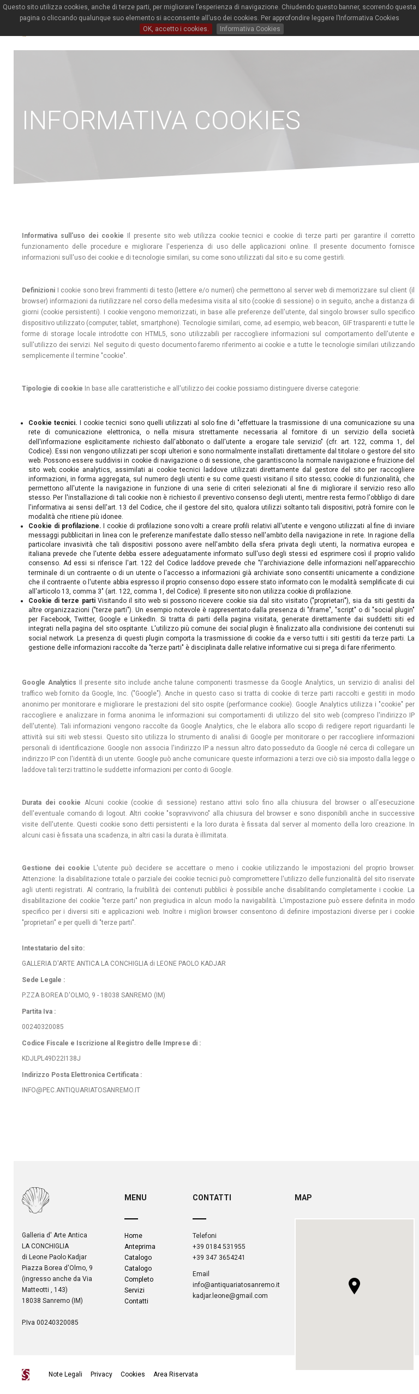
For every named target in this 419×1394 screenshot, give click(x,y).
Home (133, 1236)
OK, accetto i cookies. (176, 29)
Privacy (101, 1374)
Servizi (134, 1290)
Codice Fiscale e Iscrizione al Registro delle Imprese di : (111, 1043)
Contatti (136, 1301)
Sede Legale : (43, 980)
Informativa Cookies (250, 29)
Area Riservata (175, 1374)
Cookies (133, 1374)
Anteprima (139, 1247)
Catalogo (138, 1257)
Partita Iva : (39, 1011)
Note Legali (66, 1374)
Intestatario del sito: (53, 948)
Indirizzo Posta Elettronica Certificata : (82, 1075)
